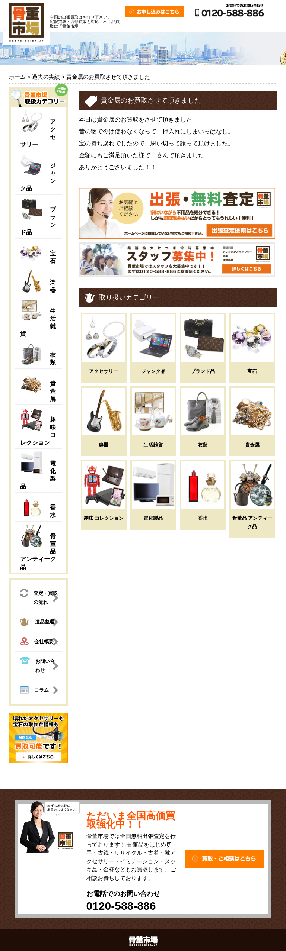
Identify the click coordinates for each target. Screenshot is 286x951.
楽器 (103, 445)
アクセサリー (103, 371)
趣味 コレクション (103, 518)
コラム (34, 691)
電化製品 (153, 518)
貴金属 (53, 391)
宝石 (252, 371)
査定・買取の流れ (39, 597)
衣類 (202, 445)
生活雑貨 (153, 445)
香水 (202, 518)
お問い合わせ (37, 665)
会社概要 (37, 642)
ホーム (17, 77)
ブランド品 (203, 371)
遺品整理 (37, 623)
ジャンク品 (153, 371)
